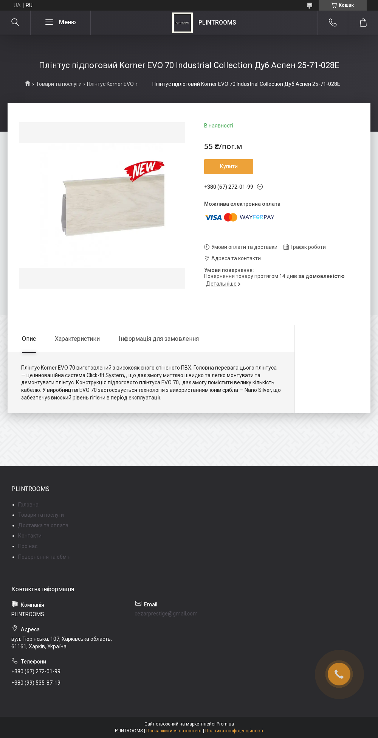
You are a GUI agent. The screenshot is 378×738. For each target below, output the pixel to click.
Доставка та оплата (43, 525)
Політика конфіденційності (234, 730)
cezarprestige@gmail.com (166, 614)
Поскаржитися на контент (174, 730)
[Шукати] (15, 23)
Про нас (27, 546)
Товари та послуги (59, 84)
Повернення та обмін (44, 557)
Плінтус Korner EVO (110, 84)
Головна (28, 505)
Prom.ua (225, 724)
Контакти (30, 536)
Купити (229, 166)
